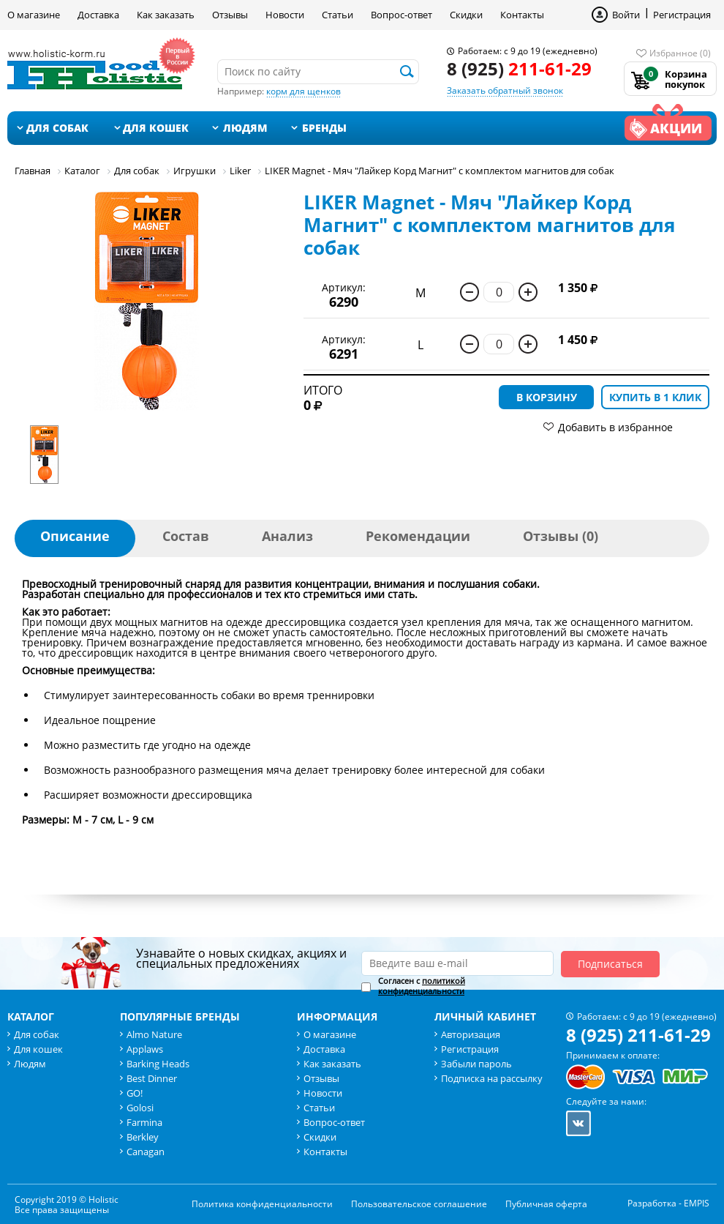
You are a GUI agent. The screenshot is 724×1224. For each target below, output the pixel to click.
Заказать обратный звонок (505, 90)
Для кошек (156, 128)
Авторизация (470, 1034)
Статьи (337, 14)
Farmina (144, 1122)
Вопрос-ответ (401, 14)
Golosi (140, 1107)
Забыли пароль (476, 1063)
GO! (135, 1093)
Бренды (324, 128)
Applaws (145, 1049)
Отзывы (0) (560, 536)
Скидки (466, 14)
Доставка (98, 14)
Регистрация (682, 14)
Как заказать (166, 14)
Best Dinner (152, 1078)
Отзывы (230, 14)
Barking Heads (158, 1063)
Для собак (57, 128)
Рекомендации (418, 536)
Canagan (146, 1151)
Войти (626, 14)
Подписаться (610, 964)
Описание (75, 536)
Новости (284, 14)
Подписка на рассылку (492, 1078)
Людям (245, 128)
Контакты (522, 14)
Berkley (143, 1136)
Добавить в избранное (615, 427)
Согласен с (421, 986)
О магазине (33, 14)
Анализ (287, 536)
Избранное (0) (680, 53)
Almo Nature (154, 1034)
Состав (185, 536)
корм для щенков (303, 91)
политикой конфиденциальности (421, 985)
